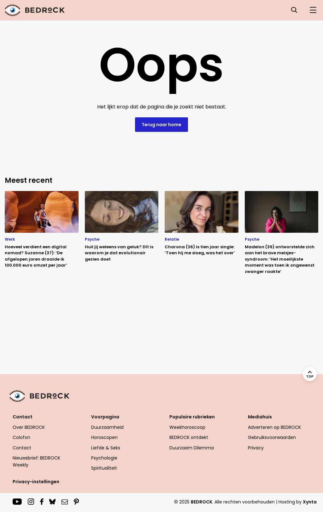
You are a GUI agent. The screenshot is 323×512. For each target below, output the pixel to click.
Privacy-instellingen (36, 481)
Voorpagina (105, 417)
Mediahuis (260, 417)
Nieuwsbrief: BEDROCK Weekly (36, 461)
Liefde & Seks (105, 448)
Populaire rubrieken (192, 417)
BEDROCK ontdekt (188, 437)
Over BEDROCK (29, 427)
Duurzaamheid (107, 427)
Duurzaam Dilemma (191, 448)
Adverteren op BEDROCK (274, 427)
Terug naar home (161, 124)
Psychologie (104, 458)
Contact (22, 417)
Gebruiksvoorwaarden (272, 437)
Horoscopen (104, 437)
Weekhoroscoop (187, 427)
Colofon (21, 437)
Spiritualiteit (104, 468)
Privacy (256, 448)
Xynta (310, 502)
